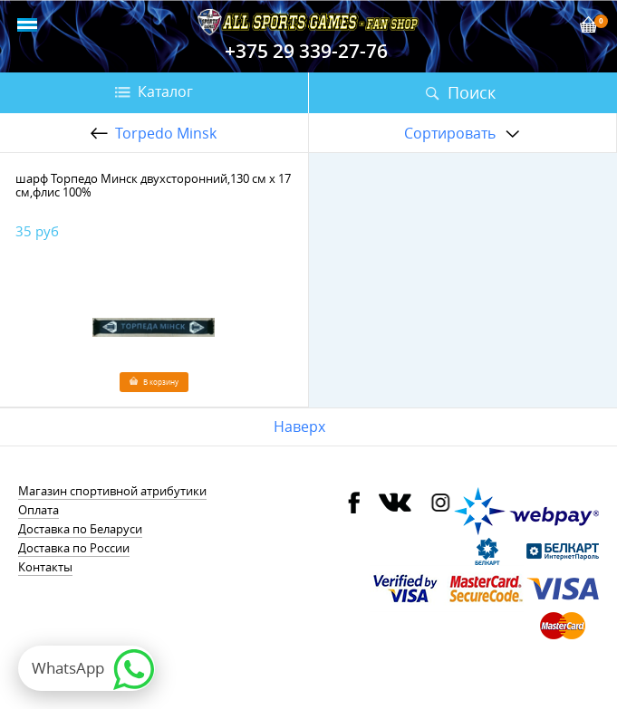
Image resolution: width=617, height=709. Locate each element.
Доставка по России (74, 548)
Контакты (45, 567)
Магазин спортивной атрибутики (112, 491)
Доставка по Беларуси (80, 529)
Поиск (472, 92)
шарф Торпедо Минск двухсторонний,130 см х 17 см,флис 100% (153, 185)
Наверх (299, 426)
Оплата (38, 510)
